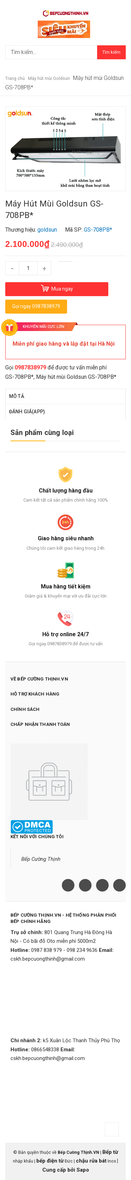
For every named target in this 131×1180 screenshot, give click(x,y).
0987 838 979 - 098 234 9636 (64, 950)
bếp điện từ (50, 1161)
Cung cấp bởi (59, 1170)
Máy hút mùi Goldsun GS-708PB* (76, 377)
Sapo (83, 1170)
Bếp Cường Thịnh (40, 859)
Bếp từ (110, 1152)
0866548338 (45, 1049)
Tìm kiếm (111, 52)
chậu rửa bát (91, 1161)
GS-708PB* (19, 377)
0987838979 (30, 367)
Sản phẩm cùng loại (42, 432)
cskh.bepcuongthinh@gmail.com (47, 959)
